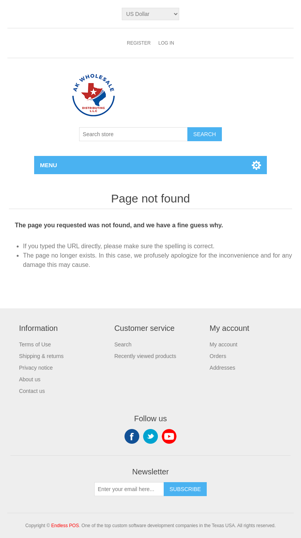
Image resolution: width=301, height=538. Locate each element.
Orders (217, 356)
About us (29, 379)
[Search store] (133, 134)
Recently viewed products (145, 356)
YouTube (169, 436)
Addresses (222, 368)
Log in (166, 43)
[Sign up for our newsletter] (129, 489)
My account (223, 344)
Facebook (132, 436)
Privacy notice (36, 368)
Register (138, 43)
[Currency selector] (150, 14)
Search (122, 344)
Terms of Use (35, 344)
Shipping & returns (41, 356)
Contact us (32, 391)
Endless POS (65, 525)
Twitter (150, 436)
